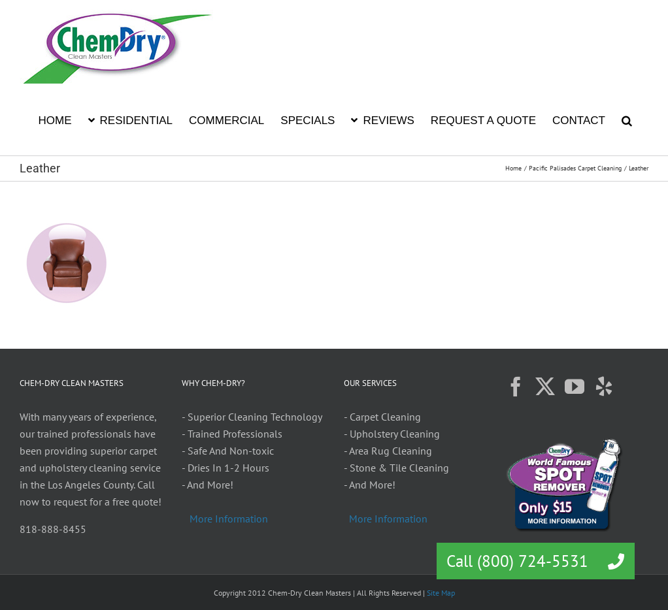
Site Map (441, 593)
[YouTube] (574, 386)
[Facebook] (516, 386)
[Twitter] (545, 386)
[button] (627, 119)
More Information (229, 518)
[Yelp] (604, 386)
